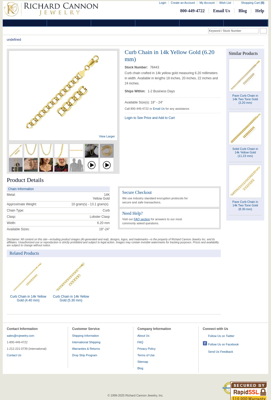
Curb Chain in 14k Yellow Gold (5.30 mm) (71, 298)
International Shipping (86, 342)
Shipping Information (85, 335)
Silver (113, 23)
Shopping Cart (252, 2)
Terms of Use (146, 355)
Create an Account (183, 2)
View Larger (107, 136)
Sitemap (142, 361)
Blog (242, 10)
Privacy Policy (146, 348)
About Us (143, 335)
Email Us (221, 10)
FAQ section (142, 219)
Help (259, 10)
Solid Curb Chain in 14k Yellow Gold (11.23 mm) (245, 152)
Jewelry (157, 23)
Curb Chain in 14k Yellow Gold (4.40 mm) (28, 298)
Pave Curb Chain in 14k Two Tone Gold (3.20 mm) (245, 99)
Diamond (25, 23)
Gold (69, 23)
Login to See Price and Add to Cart (150, 118)
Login (162, 2)
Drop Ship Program (84, 355)
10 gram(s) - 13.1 (83, 204)
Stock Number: (137, 67)
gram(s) (89, 204)
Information (202, 23)
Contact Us (14, 355)
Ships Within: (135, 91)
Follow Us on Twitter (221, 336)
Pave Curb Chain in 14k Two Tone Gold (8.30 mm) (245, 205)
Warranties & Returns (86, 348)
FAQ (140, 342)
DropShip (246, 23)
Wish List (225, 2)
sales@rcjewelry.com (20, 335)
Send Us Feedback (220, 351)
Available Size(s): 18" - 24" (144, 102)
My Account (207, 2)
